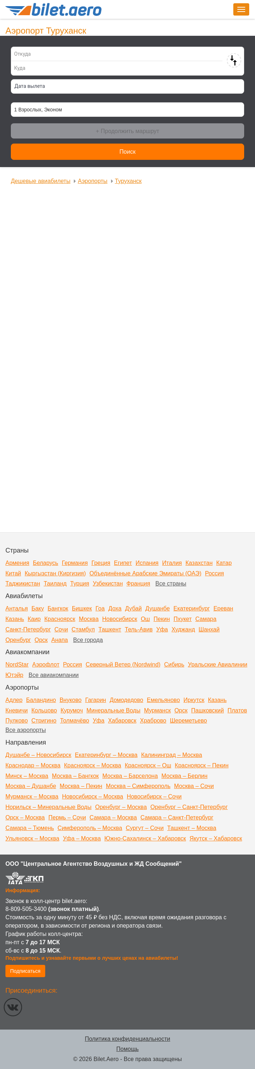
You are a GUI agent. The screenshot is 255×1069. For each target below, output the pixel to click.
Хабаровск (122, 720)
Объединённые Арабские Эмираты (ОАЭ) (145, 573)
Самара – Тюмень (29, 828)
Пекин (161, 619)
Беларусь (45, 563)
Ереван (223, 608)
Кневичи (16, 710)
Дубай (133, 608)
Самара (205, 619)
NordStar (17, 664)
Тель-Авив (139, 629)
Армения (17, 563)
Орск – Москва (25, 817)
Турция (79, 583)
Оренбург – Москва (121, 807)
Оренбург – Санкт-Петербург (189, 807)
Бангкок (57, 608)
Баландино (41, 700)
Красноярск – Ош (148, 765)
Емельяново (163, 700)
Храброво (153, 720)
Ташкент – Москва (191, 828)
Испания (147, 563)
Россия (214, 573)
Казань (14, 619)
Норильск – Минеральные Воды (48, 807)
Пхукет (183, 619)
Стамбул (83, 629)
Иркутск (193, 700)
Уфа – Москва (82, 838)
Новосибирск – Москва (92, 796)
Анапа (59, 640)
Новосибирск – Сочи (154, 796)
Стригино (43, 720)
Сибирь (174, 664)
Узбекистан (108, 583)
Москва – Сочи (194, 786)
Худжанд (183, 629)
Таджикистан (22, 583)
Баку (37, 608)
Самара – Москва (113, 817)
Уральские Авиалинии (217, 664)
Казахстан (199, 563)
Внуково (71, 700)
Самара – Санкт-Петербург (176, 817)
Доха (114, 608)
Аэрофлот (45, 664)
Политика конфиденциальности (127, 1039)
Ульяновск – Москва (32, 838)
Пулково (16, 720)
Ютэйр (14, 675)
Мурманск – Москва (31, 796)
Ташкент (109, 629)
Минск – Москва (26, 776)
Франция (138, 583)
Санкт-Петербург (28, 629)
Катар (224, 563)
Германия (75, 563)
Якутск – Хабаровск (216, 838)
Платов (237, 710)
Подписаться (25, 971)
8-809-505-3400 (26, 909)
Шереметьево (188, 720)
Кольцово (44, 710)
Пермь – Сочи (67, 817)
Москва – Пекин (81, 786)
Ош (145, 619)
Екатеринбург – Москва (106, 755)
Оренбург (18, 640)
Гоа (100, 608)
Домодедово (126, 700)
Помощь (127, 1049)
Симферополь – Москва (90, 828)
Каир (34, 619)
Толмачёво (74, 720)
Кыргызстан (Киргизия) (55, 573)
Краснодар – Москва (32, 765)
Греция (101, 563)
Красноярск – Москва (92, 765)
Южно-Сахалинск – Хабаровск (145, 838)
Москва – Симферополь (138, 786)
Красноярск (59, 619)
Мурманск (157, 710)
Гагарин (95, 700)
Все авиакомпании (54, 675)
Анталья (16, 608)
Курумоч (71, 710)
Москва (89, 619)
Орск (40, 640)
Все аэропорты (25, 730)
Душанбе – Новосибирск (38, 755)
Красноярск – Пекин (201, 765)
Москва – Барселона (130, 776)
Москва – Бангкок (75, 776)
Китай (13, 573)
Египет (123, 563)
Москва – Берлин (184, 776)
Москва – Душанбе (30, 786)
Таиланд (55, 583)
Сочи (61, 629)
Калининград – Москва (171, 755)
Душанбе (157, 608)
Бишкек (82, 608)
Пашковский (207, 710)
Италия (172, 563)
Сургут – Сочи (145, 828)
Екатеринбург (191, 608)
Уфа (162, 629)
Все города (88, 640)
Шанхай (209, 629)
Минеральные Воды (113, 710)
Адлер (13, 700)
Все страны (171, 583)
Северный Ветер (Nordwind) (123, 664)
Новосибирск (119, 619)
